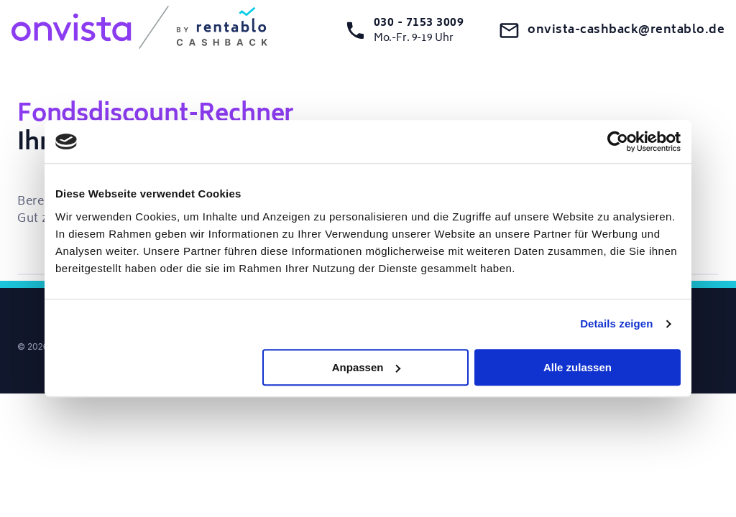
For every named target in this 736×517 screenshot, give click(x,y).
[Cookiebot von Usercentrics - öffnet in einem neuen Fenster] (618, 141)
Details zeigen (616, 323)
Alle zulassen (577, 367)
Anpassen (366, 367)
